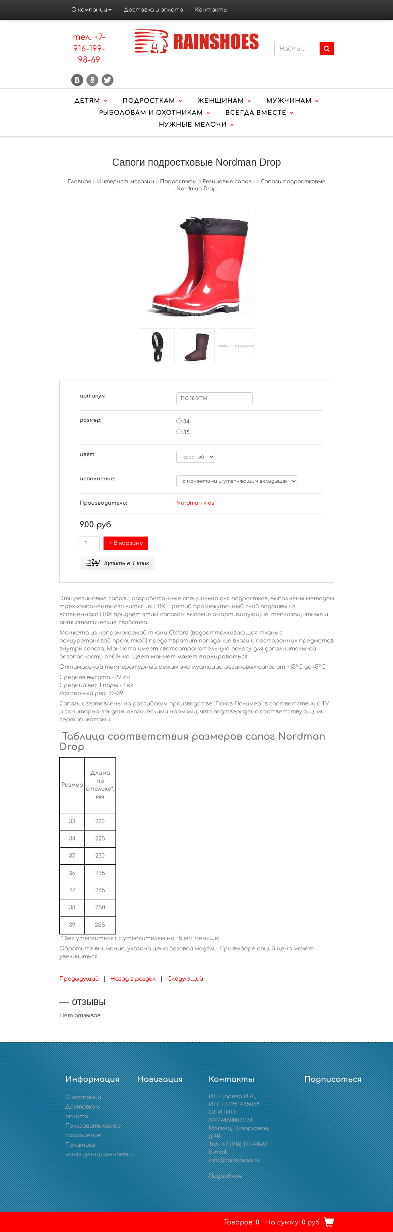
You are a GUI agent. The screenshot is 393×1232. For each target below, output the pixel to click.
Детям (87, 101)
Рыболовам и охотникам (151, 113)
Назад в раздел (133, 979)
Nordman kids (195, 503)
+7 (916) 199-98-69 (245, 1144)
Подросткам (149, 101)
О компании (89, 10)
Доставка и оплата (153, 10)
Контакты (211, 10)
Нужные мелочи (193, 124)
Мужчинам (289, 101)
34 (186, 422)
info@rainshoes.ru (234, 1160)
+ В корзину (126, 543)
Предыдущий (79, 979)
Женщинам (220, 101)
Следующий (185, 979)
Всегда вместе (256, 113)
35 (186, 432)
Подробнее (225, 1176)
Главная (79, 181)
